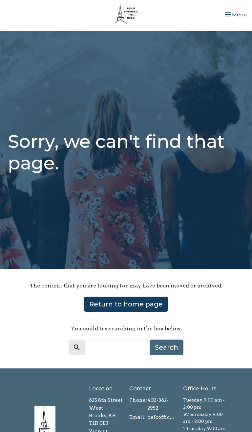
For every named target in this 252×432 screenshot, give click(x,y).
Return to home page (126, 304)
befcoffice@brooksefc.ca (162, 417)
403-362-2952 (158, 404)
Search (166, 347)
